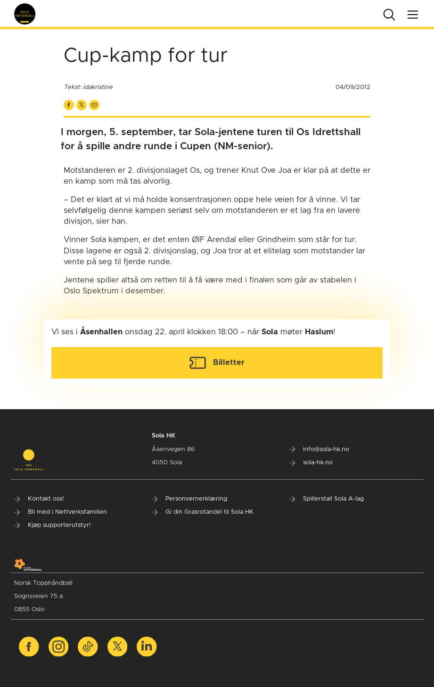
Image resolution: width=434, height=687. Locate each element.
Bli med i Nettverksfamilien (60, 512)
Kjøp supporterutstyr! (52, 525)
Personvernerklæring (189, 499)
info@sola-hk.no (319, 449)
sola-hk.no (311, 463)
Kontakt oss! (39, 499)
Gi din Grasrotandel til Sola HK (203, 512)
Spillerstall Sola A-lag (326, 499)
